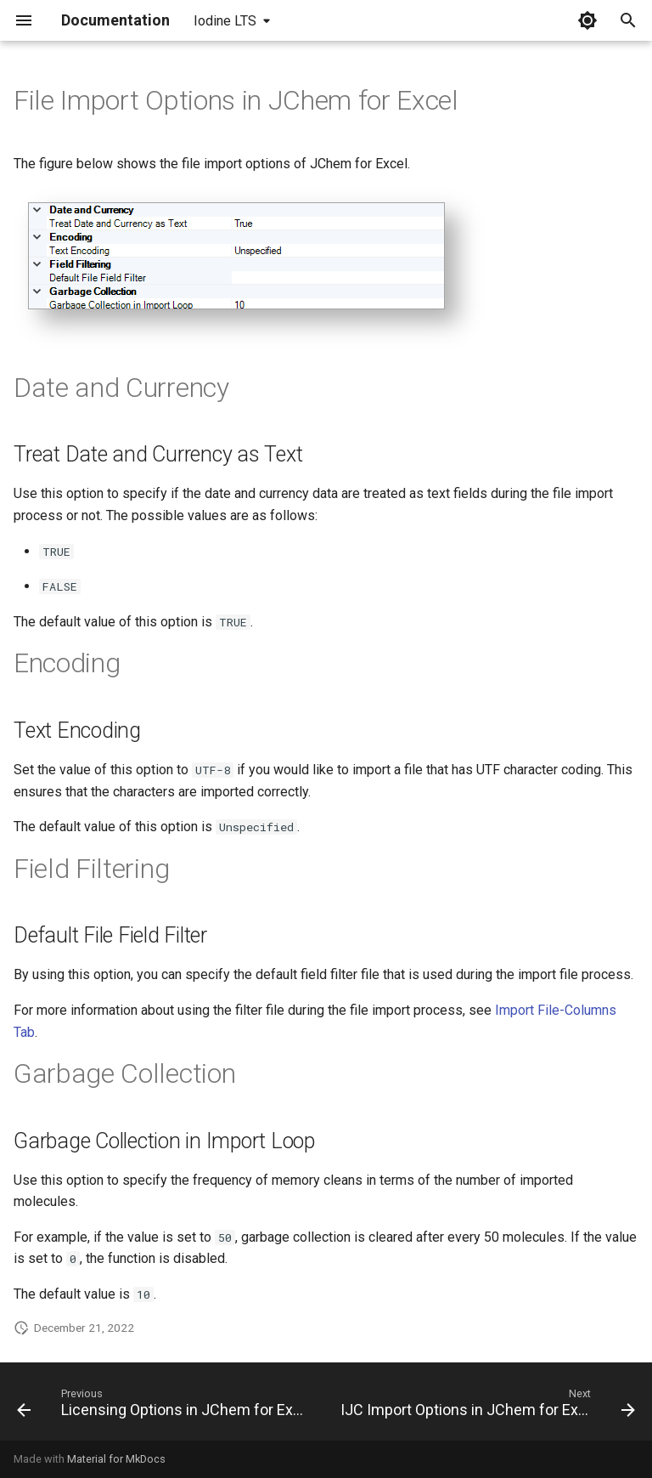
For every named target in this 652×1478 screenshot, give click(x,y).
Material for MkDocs (116, 1459)
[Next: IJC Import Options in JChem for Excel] (486, 1406)
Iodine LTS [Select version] (225, 21)
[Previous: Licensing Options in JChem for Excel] (163, 1406)
